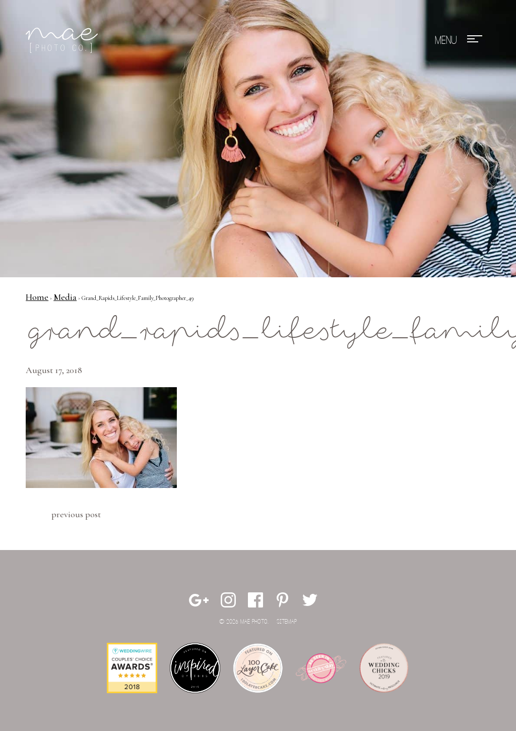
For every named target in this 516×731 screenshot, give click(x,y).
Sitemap (287, 622)
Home (37, 296)
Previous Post (76, 514)
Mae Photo (63, 40)
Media (65, 296)
